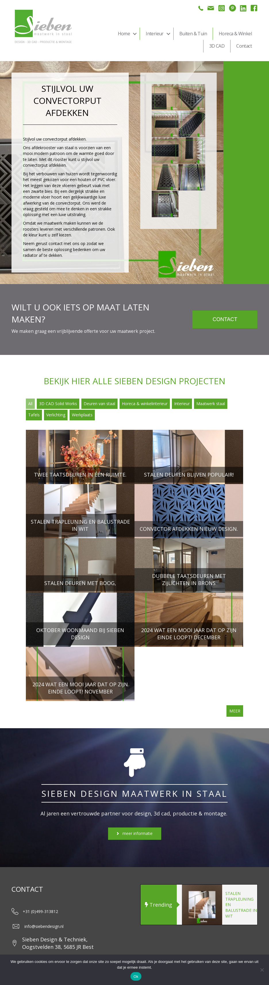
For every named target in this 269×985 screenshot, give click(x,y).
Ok (135, 976)
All (30, 403)
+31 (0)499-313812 (40, 911)
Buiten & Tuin (193, 33)
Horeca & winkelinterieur (145, 403)
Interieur (155, 33)
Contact (244, 46)
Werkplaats (82, 414)
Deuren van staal (99, 403)
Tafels (34, 414)
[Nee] (262, 970)
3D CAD (216, 46)
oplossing (32, 214)
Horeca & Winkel (235, 33)
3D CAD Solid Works (58, 403)
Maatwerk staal (210, 403)
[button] (135, 34)
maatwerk (52, 223)
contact (56, 243)
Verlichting (55, 414)
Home (124, 33)
